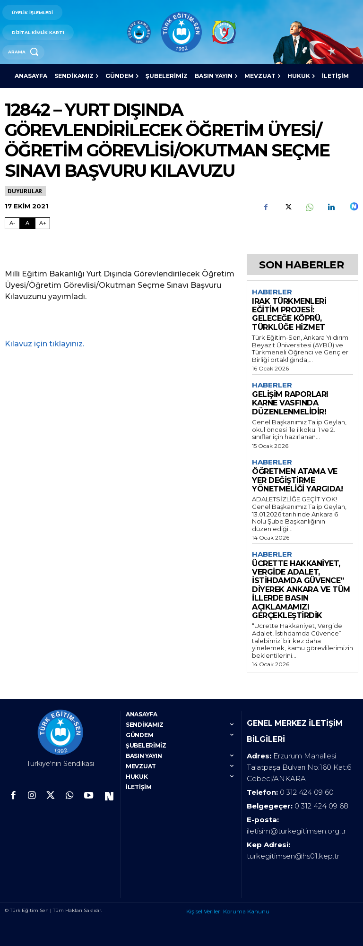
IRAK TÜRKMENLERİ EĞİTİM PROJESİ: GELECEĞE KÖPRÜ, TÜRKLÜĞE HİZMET (289, 314)
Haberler (272, 292)
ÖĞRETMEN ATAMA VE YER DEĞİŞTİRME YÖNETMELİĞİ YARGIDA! (297, 480)
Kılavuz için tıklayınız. (44, 343)
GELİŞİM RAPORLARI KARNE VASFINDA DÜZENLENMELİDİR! (290, 403)
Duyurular (25, 191)
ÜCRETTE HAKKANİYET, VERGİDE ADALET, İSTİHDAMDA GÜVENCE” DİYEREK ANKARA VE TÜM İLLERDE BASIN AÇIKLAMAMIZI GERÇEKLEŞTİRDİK (301, 589)
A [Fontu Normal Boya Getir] (27, 223)
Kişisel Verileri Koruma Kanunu (227, 908)
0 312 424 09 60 (307, 788)
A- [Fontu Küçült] (12, 223)
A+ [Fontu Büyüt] (42, 223)
